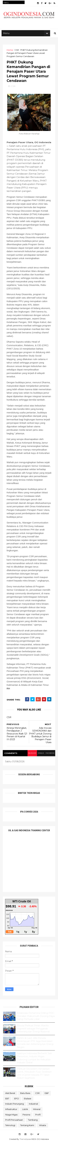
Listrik (25, 1120)
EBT (7, 1109)
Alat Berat (10, 1104)
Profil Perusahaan (14, 1131)
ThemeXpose (25, 1150)
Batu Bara (25, 1104)
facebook (49, 764)
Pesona (26, 1125)
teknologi (10, 1136)
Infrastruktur (11, 1120)
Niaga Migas (11, 1125)
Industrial (33, 1114)
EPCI (16, 1109)
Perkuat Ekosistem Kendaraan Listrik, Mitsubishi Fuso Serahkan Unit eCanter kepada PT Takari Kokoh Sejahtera (34, 1084)
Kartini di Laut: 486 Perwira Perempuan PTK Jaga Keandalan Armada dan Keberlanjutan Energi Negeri (35, 1054)
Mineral (36, 1120)
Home (10, 52)
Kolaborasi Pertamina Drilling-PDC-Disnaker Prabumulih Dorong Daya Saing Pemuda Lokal (36, 1027)
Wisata (42, 1136)
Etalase (27, 1109)
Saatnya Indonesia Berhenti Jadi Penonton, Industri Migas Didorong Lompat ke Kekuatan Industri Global (34, 1069)
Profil (38, 1125)
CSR (17, 52)
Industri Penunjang (14, 1114)
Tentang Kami (27, 1136)
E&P (47, 1104)
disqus (40, 764)
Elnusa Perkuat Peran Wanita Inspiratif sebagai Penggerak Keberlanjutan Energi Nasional (33, 1039)
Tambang (33, 1131)
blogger (31, 764)
